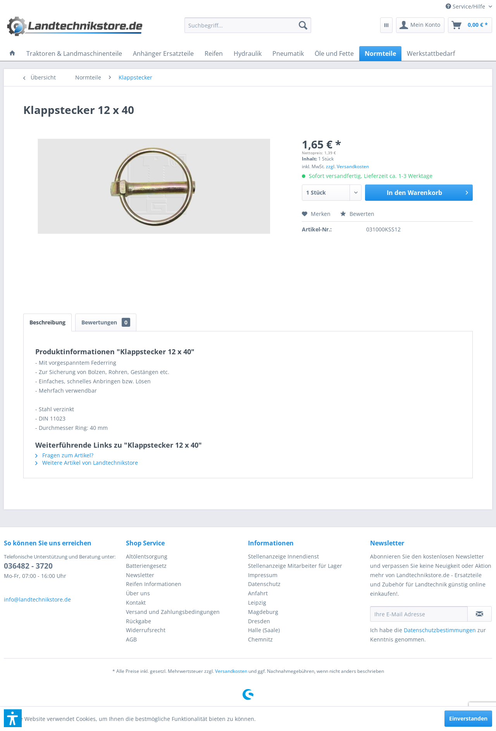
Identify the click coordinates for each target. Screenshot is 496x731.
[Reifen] (213, 53)
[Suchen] (303, 25)
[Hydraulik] (247, 53)
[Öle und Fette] (334, 53)
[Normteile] (380, 53)
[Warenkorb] (470, 25)
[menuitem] (466, 6)
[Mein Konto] (420, 25)
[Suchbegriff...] (248, 25)
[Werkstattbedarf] (430, 53)
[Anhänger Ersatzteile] (163, 53)
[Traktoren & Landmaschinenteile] (74, 53)
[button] (13, 718)
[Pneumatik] (288, 53)
